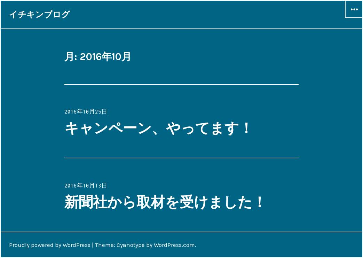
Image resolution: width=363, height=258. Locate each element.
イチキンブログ (39, 14)
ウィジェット (354, 17)
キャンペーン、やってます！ (158, 128)
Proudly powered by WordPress (49, 244)
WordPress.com (174, 244)
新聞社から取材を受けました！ (165, 202)
